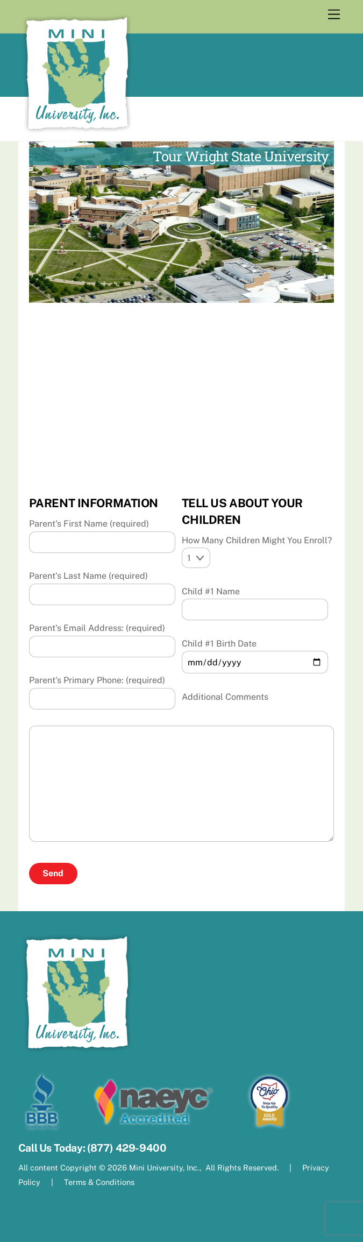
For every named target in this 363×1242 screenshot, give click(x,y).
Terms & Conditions (98, 1182)
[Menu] (334, 14)
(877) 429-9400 (127, 1148)
